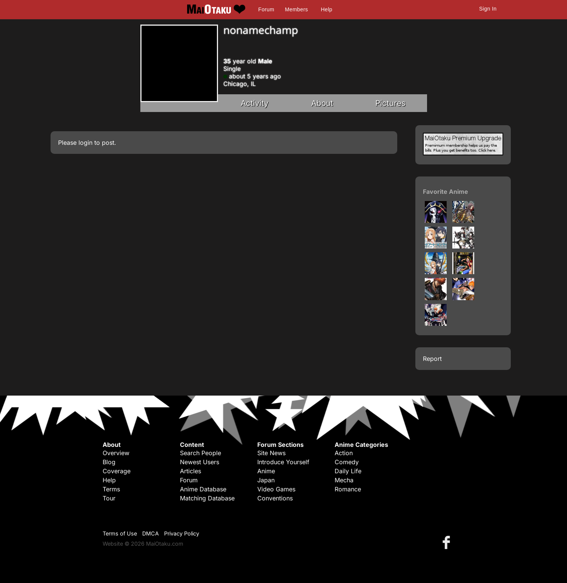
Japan (266, 480)
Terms (111, 489)
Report (432, 358)
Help (326, 9)
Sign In (487, 9)
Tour (109, 498)
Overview (116, 453)
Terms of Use (120, 533)
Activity (255, 103)
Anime (266, 471)
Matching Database (207, 498)
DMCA (150, 533)
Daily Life (348, 471)
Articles (190, 471)
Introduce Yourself (283, 462)
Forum (266, 9)
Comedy (347, 462)
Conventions (275, 498)
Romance (348, 489)
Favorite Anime (445, 191)
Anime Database (203, 489)
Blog (109, 462)
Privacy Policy (181, 533)
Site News (271, 453)
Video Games (276, 489)
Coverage (117, 471)
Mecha (344, 480)
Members (296, 9)
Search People (200, 453)
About (322, 103)
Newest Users (199, 462)
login (85, 142)
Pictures (390, 103)
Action (344, 453)
